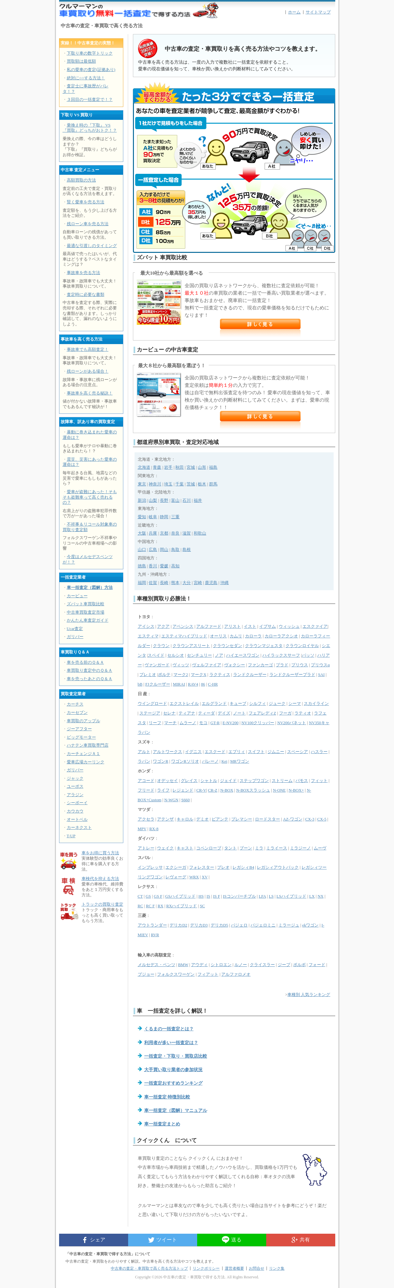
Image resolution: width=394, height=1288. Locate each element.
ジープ (284, 965)
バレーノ (210, 761)
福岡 (142, 583)
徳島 (142, 566)
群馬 (213, 484)
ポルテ (164, 674)
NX (320, 896)
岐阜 (153, 517)
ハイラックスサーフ (281, 655)
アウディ (199, 965)
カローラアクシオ (281, 636)
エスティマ (148, 636)
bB (140, 684)
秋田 (179, 467)
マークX (198, 674)
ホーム (294, 12)
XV (204, 877)
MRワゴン (239, 761)
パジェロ (239, 925)
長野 (164, 500)
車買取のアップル (83, 721)
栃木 (202, 484)
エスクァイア (315, 626)
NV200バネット (291, 723)
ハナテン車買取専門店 (88, 745)
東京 (142, 484)
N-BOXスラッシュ (253, 790)
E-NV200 (231, 723)
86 (203, 684)
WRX (194, 877)
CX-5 (321, 819)
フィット (319, 780)
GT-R (215, 723)
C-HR (213, 684)
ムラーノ (187, 723)
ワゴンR (160, 761)
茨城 (191, 484)
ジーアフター (79, 729)
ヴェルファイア (206, 665)
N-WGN (171, 800)
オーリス (218, 636)
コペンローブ (208, 848)
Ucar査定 (75, 628)
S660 (185, 800)
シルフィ (257, 703)
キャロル (185, 819)
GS (148, 896)
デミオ (202, 819)
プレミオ (147, 674)
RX (160, 906)
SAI (321, 674)
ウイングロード (152, 703)
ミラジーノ (300, 848)
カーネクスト (79, 827)
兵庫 (153, 533)
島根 (186, 549)
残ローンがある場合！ (88, 371)
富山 (175, 500)
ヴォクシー (234, 665)
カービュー (77, 596)
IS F (216, 896)
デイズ (224, 713)
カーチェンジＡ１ (83, 753)
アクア (163, 626)
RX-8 (153, 829)
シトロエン (221, 965)
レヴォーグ (175, 877)
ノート (239, 713)
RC (140, 906)
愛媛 (164, 566)
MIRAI (179, 684)
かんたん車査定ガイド (88, 620)
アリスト (232, 626)
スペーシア (297, 752)
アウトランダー (152, 925)
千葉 (179, 484)
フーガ (285, 713)
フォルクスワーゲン (176, 974)
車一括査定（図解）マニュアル (175, 1110)
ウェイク (165, 848)
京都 (164, 533)
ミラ (259, 848)
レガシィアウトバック (278, 867)
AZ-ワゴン (292, 819)
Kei (224, 761)
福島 (213, 467)
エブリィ (236, 752)
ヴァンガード (157, 665)
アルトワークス (167, 752)
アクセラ (146, 819)
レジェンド (182, 790)
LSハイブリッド (291, 896)
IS (208, 896)
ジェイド (228, 780)
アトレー (146, 848)
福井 (198, 500)
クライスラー (262, 965)
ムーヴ (320, 848)
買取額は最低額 (81, 61)
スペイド (156, 655)
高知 (175, 566)
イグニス (193, 752)
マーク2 (180, 674)
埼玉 (168, 484)
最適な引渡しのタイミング (92, 246)
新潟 (142, 500)
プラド (282, 665)
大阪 (142, 533)
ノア (219, 655)
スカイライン (316, 703)
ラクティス (219, 674)
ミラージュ (288, 925)
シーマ (294, 703)
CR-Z (212, 790)
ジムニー (275, 752)
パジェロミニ (263, 925)
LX (312, 896)
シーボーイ (77, 803)
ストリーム (282, 780)
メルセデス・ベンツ (156, 965)
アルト (144, 752)
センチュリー (199, 655)
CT (140, 896)
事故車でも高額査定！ (88, 349)
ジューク (277, 703)
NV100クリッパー (258, 723)
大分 (186, 583)
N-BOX (226, 790)
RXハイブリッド (181, 906)
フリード (146, 790)
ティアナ (187, 713)
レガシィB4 (243, 867)
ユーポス (75, 786)
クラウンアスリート (191, 646)
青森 (157, 467)
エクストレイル (184, 703)
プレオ (223, 867)
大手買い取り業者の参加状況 (173, 1069)
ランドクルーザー (250, 674)
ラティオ (302, 713)
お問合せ (256, 1268)
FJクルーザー (157, 684)
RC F (150, 906)
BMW (183, 965)
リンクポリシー (206, 1268)
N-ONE (279, 790)
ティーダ (206, 713)
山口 (142, 549)
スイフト (256, 752)
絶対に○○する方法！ (86, 78)
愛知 (142, 517)
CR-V (201, 790)
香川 (153, 566)
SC (202, 906)
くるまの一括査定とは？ (169, 1028)
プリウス (299, 665)
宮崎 (198, 583)
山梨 (153, 500)
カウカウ (75, 811)
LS (271, 896)
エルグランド (214, 703)
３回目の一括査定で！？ (90, 99)
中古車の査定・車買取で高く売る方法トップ (149, 1268)
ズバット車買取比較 (85, 604)
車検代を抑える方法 (100, 878)
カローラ (253, 636)
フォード (317, 965)
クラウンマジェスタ (264, 646)
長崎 (164, 583)
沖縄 (224, 583)
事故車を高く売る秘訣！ (90, 393)
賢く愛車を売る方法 (85, 202)
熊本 (175, 583)
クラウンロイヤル (302, 646)
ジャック (75, 778)
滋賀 (186, 533)
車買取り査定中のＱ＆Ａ (89, 670)
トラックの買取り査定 (102, 904)
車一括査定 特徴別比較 (167, 1096)
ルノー (240, 965)
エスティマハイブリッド (184, 636)
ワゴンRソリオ (185, 761)
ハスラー (319, 752)
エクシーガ (175, 867)
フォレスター (201, 867)
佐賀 (153, 583)
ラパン (144, 761)
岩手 (168, 467)
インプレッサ (150, 867)
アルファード (208, 626)
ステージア (149, 713)
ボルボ (299, 965)
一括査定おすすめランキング (173, 1083)
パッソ (308, 655)
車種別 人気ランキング (308, 994)
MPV (142, 829)
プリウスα (320, 665)
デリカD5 (219, 925)
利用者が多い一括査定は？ (171, 1042)
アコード (146, 780)
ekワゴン (310, 925)
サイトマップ (318, 12)
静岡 (164, 517)
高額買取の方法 (81, 180)
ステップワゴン (254, 780)
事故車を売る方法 (83, 273)
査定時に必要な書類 (85, 294)
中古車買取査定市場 (85, 612)
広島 (153, 549)
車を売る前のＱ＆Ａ (85, 662)
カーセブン (77, 712)
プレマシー (241, 819)
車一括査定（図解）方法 (90, 587)
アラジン (75, 795)
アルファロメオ (235, 974)
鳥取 (175, 549)
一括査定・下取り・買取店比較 (175, 1056)
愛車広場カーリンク (85, 762)
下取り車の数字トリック (90, 53)
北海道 (144, 467)
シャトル (208, 780)
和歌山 (200, 533)
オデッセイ (167, 780)
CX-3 (309, 819)
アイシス (146, 626)
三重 (175, 517)
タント (230, 848)
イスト (250, 626)
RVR (155, 935)
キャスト (185, 848)
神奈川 (155, 484)
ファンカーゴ (260, 665)
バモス (301, 780)
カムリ (236, 636)
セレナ (169, 713)
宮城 (191, 467)
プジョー (146, 974)
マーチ (170, 723)
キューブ (238, 703)
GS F (158, 896)
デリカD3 (199, 925)
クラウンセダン (227, 646)
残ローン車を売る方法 (88, 224)
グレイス (189, 780)
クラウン (161, 646)
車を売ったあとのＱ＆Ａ (89, 679)
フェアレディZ (262, 713)
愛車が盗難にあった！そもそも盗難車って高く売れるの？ (90, 497)
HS (201, 896)
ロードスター (267, 819)
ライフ (163, 790)
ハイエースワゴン (242, 655)
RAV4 (193, 684)
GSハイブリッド (180, 896)
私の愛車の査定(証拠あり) (91, 69)
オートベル (77, 819)
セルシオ (175, 655)
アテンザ (165, 819)
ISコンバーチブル (239, 896)
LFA (262, 896)
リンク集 (277, 1268)
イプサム (267, 626)
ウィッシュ (289, 626)
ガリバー (75, 637)
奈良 (175, 533)
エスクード (215, 752)
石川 (186, 500)
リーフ (155, 723)
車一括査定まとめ (162, 1123)
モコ (203, 723)
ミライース (276, 848)
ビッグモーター (81, 737)
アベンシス (182, 626)
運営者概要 (234, 1268)
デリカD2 (178, 925)
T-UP (71, 836)
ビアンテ (220, 819)
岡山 (164, 549)
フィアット (207, 974)
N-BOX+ (296, 790)
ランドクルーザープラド (292, 674)
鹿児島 (211, 583)
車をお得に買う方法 (100, 853)
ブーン (246, 848)
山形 (202, 467)
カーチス (75, 704)
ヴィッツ (180, 665)
